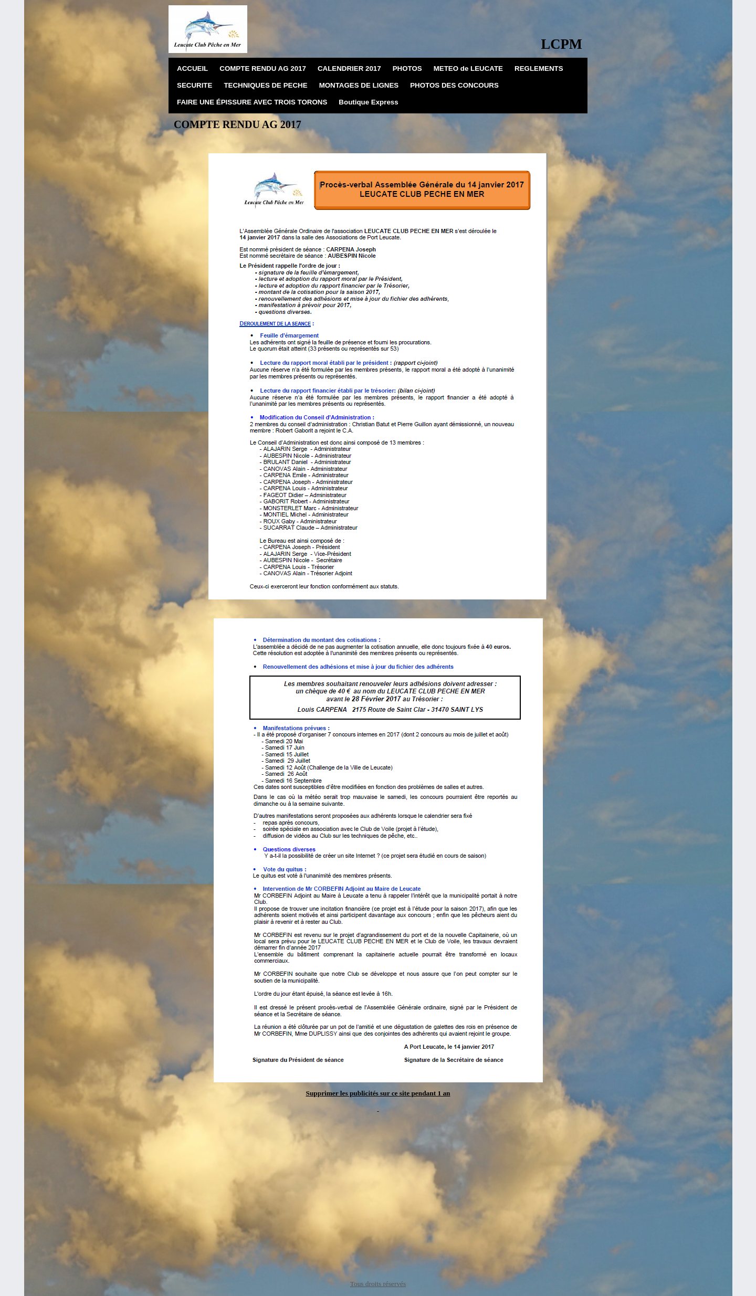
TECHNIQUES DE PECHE (265, 85)
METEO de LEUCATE (468, 68)
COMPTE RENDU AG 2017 (262, 68)
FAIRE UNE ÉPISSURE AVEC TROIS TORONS (252, 102)
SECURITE (194, 85)
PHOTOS (407, 68)
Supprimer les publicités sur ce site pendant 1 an (378, 1093)
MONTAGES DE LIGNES (359, 85)
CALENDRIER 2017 (349, 68)
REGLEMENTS (538, 68)
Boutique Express (368, 102)
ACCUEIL (192, 68)
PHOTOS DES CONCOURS (454, 85)
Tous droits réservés (378, 1284)
